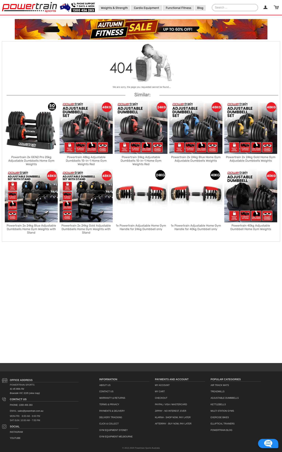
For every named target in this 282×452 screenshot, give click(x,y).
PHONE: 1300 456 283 (21, 405)
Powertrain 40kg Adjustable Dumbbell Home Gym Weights (250, 227)
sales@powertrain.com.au (30, 411)
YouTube (15, 438)
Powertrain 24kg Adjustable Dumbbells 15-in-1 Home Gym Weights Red (141, 160)
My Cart (160, 391)
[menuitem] (114, 8)
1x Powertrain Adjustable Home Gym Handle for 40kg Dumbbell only (196, 227)
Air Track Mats (220, 385)
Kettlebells (218, 404)
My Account (162, 385)
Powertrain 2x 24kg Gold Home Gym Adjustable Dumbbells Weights (250, 158)
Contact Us (18, 399)
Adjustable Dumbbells (225, 398)
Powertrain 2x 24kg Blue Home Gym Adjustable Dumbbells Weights (196, 158)
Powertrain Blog (221, 430)
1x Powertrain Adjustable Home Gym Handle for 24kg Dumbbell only (141, 227)
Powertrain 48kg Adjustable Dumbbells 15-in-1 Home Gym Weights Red (86, 160)
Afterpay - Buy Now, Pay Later (173, 423)
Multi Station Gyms (222, 411)
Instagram (16, 432)
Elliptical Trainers (223, 423)
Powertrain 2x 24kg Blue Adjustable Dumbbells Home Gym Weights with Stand (31, 229)
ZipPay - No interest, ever (170, 411)
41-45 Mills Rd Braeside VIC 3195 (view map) (25, 391)
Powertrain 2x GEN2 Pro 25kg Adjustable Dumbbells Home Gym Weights (31, 160)
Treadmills (217, 391)
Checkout (161, 398)
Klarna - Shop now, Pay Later (173, 417)
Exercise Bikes (220, 417)
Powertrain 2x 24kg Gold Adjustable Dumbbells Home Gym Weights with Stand (86, 229)
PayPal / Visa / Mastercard (171, 404)
